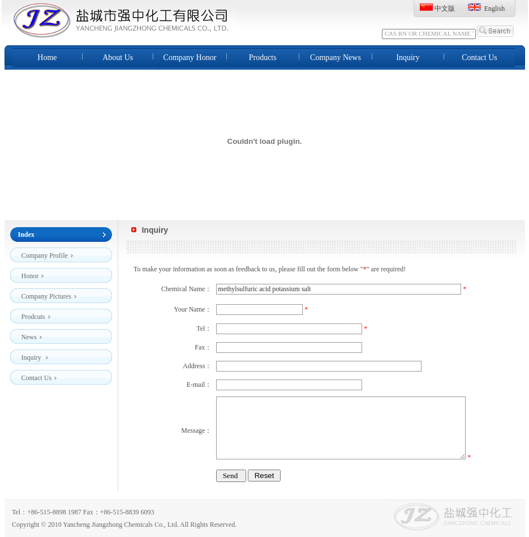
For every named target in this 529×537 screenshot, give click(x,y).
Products (263, 57)
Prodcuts (36, 315)
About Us (117, 57)
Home (47, 57)
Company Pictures (49, 294)
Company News (335, 57)
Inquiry (407, 57)
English (494, 8)
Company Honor (190, 57)
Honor (33, 274)
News (31, 335)
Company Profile (47, 253)
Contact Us (479, 57)
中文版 (445, 8)
